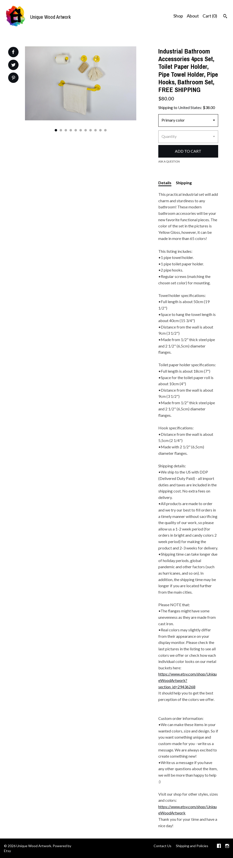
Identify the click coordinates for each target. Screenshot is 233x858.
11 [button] (105, 130)
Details (164, 182)
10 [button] (100, 130)
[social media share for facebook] (13, 52)
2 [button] (61, 130)
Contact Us (162, 846)
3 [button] (66, 130)
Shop (178, 15)
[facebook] (219, 846)
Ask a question (169, 161)
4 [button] (71, 130)
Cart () (210, 15)
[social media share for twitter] (13, 65)
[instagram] (227, 846)
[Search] (225, 16)
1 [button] (56, 130)
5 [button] (75, 130)
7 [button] (85, 130)
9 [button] (95, 130)
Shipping (184, 182)
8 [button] (90, 130)
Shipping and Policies (192, 846)
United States (189, 107)
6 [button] (80, 130)
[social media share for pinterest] (13, 78)
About (193, 15)
